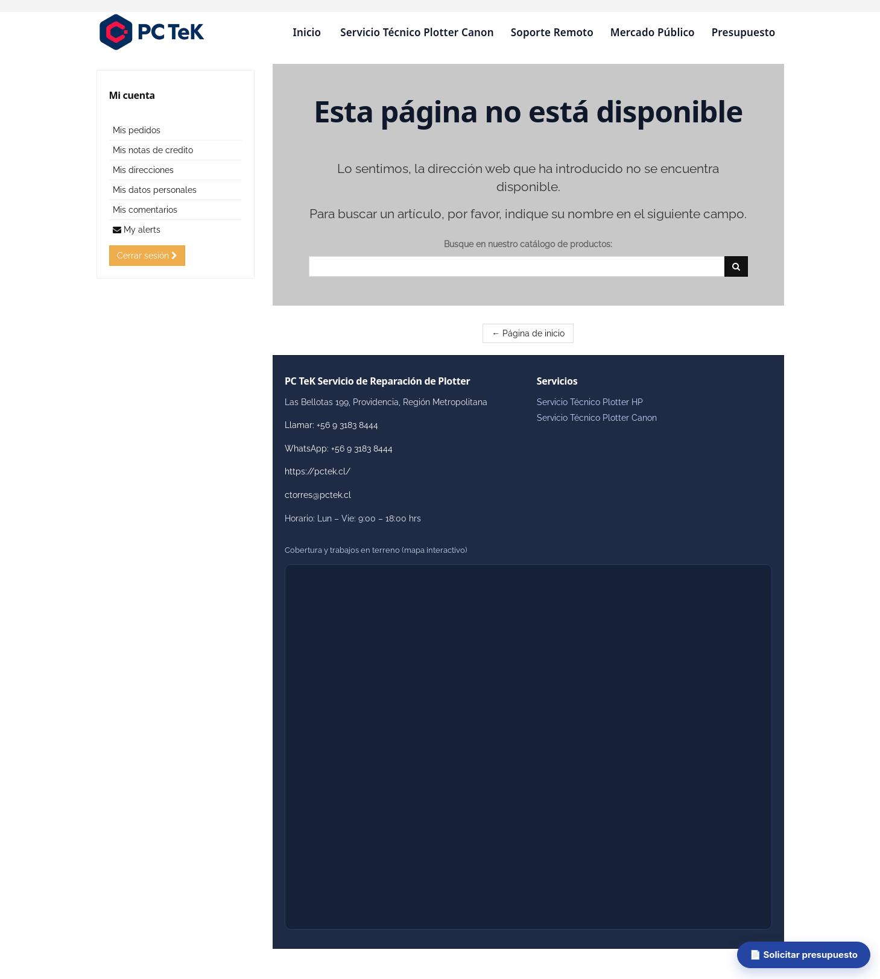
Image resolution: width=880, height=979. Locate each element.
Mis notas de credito (153, 150)
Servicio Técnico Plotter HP (590, 402)
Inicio (307, 32)
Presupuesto (744, 32)
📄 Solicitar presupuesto (804, 954)
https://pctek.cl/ (317, 471)
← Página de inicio (528, 333)
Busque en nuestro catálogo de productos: (528, 244)
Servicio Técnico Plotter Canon (416, 32)
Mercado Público (652, 32)
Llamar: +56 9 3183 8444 (331, 425)
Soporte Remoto (552, 32)
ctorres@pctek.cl (318, 495)
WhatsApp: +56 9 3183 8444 (339, 448)
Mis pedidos (136, 130)
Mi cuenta (132, 95)
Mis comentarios (145, 210)
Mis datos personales (155, 190)
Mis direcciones (143, 170)
